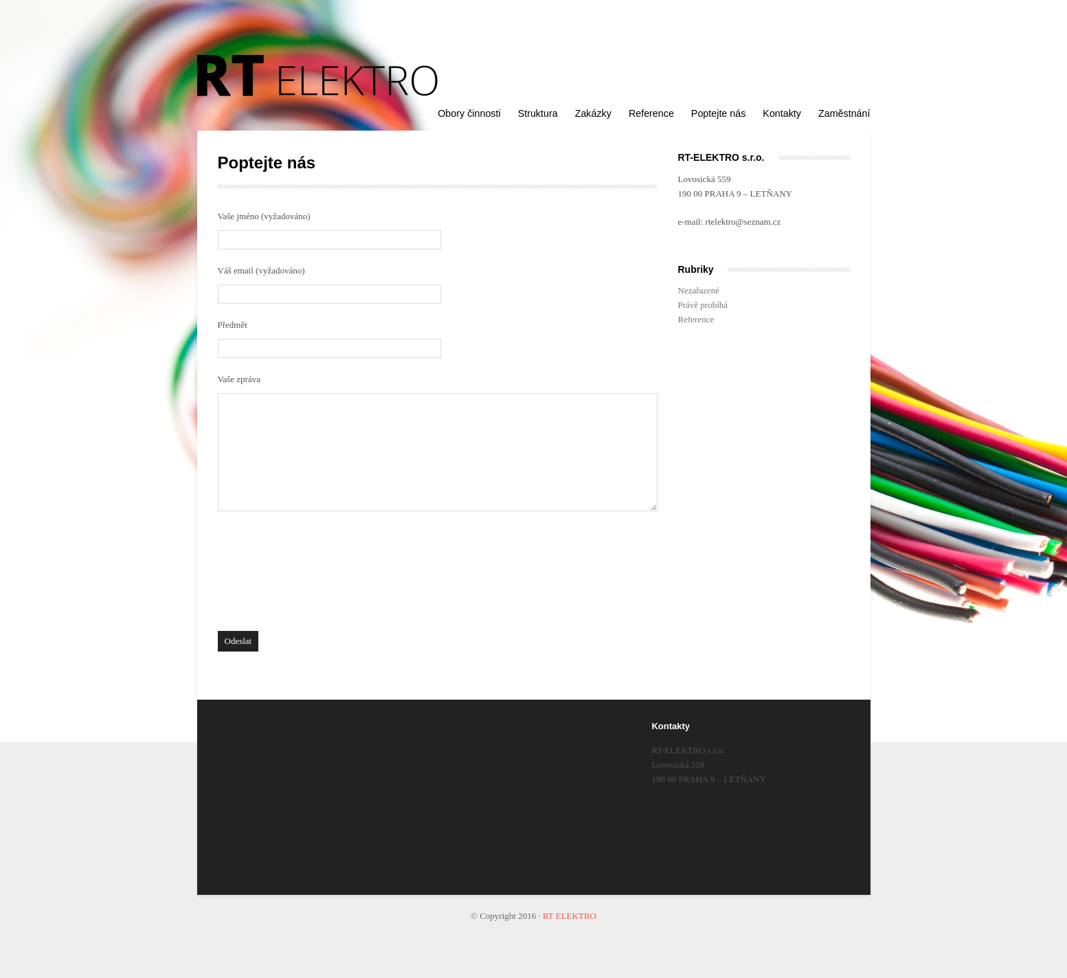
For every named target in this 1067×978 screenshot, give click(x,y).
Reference (651, 113)
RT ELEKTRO (569, 916)
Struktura (538, 113)
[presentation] (274, 574)
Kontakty (782, 113)
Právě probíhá (703, 305)
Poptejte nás (718, 113)
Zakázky (593, 113)
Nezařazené (699, 290)
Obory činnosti (469, 113)
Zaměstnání (844, 113)
